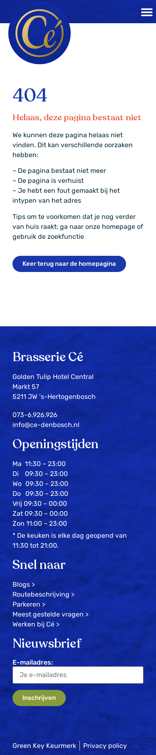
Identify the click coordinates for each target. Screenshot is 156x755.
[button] (146, 11)
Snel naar (39, 564)
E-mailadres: (78, 671)
